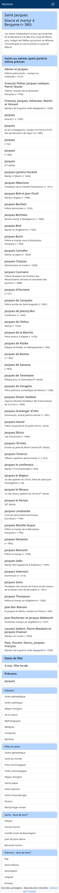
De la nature (11, 714)
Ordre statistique (13, 702)
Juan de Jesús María (15, 839)
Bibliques (9, 726)
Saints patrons (12, 789)
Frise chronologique (15, 764)
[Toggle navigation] (53, 4)
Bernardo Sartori (13, 845)
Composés (10, 733)
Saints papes (11, 783)
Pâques (8, 820)
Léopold (9, 877)
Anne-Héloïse (12, 864)
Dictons (9, 801)
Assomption (11, 870)
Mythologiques (12, 720)
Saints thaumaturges (16, 795)
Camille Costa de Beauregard (20, 833)
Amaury (9, 883)
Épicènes (9, 739)
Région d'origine (13, 708)
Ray (6, 858)
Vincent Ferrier (12, 826)
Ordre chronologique (16, 770)
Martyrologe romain (15, 807)
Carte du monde (13, 758)
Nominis (7, 4)
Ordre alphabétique (15, 696)
